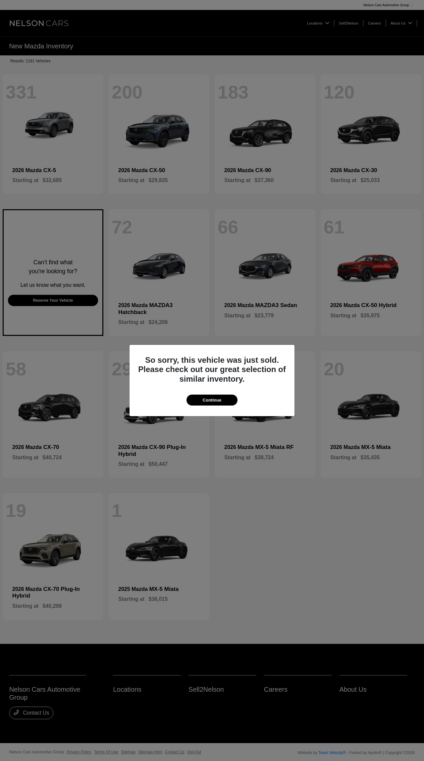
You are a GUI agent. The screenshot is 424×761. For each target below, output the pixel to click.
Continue (212, 400)
